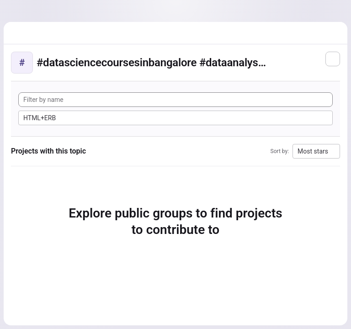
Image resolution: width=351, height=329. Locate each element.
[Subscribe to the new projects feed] (332, 59)
